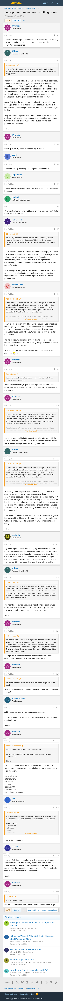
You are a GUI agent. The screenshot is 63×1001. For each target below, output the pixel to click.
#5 (58, 184)
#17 (57, 741)
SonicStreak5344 (15, 941)
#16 (57, 708)
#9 (58, 369)
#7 (58, 229)
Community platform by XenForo (24, 998)
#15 (57, 674)
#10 (57, 405)
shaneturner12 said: (13, 746)
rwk (11, 952)
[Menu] (7, 2)
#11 (57, 459)
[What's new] (51, 3)
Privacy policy (24, 994)
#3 (58, 144)
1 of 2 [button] (8, 20)
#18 (57, 808)
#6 (58, 207)
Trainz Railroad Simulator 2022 (43, 962)
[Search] (56, 3)
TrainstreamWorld (16, 962)
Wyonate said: (11, 65)
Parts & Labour (32, 928)
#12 (57, 544)
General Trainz (38, 941)
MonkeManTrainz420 (17, 972)
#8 (58, 294)
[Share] (54, 35)
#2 (58, 60)
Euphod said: (11, 374)
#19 (57, 856)
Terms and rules (11, 994)
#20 (57, 892)
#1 (58, 35)
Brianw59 (13, 928)
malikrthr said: (11, 582)
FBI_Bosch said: (12, 299)
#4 (58, 164)
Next (17, 20)
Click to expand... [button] (31, 319)
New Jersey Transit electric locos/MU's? (29, 970)
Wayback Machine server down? (25, 949)
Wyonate (9, 16)
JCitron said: (10, 234)
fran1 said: (10, 896)
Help (32, 994)
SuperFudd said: (12, 679)
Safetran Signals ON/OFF (22, 959)
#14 (57, 631)
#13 (57, 577)
